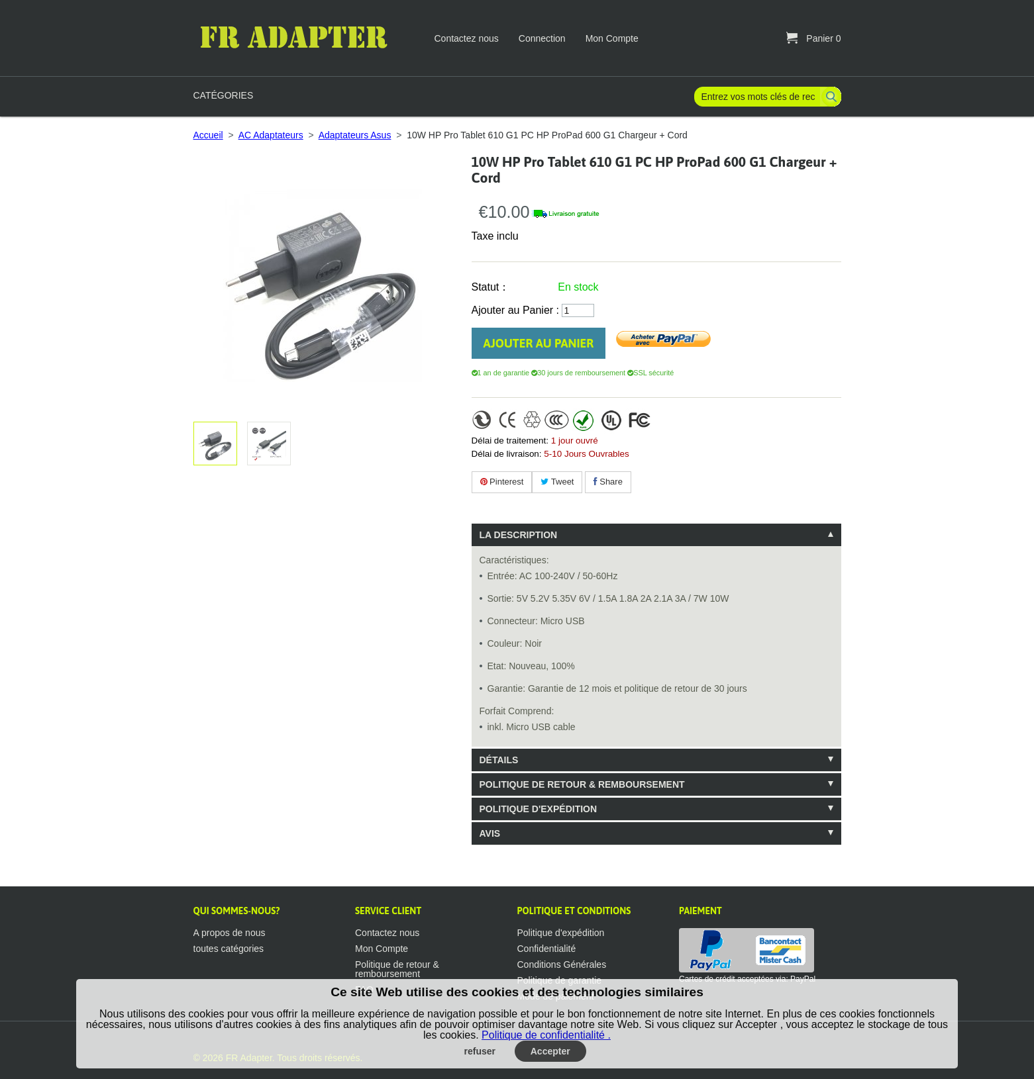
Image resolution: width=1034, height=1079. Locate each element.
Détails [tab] (499, 760)
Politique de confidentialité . (546, 1035)
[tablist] (656, 684)
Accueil (208, 135)
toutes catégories (228, 948)
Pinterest (502, 482)
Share (608, 482)
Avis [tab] (490, 833)
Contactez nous (467, 38)
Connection (542, 38)
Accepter (550, 1051)
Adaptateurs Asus (355, 135)
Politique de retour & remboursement (397, 969)
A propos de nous (229, 932)
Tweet (557, 482)
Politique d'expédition (561, 932)
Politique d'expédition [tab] (538, 809)
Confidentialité (546, 948)
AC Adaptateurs (270, 135)
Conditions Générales (562, 964)
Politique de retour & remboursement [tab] (582, 784)
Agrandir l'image (266, 443)
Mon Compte (612, 38)
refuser (479, 1051)
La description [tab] (519, 535)
